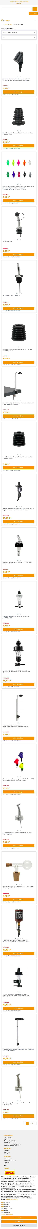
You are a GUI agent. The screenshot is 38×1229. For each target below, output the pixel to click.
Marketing (7, 1206)
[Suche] (35, 9)
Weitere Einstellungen (7, 1214)
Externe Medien (8, 1208)
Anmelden (6, 1150)
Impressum (7, 1162)
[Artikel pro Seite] (19, 37)
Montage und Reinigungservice (12, 1144)
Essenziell (7, 1202)
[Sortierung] (19, 32)
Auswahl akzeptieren (19, 1225)
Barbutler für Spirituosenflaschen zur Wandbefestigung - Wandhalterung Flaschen (16, 725)
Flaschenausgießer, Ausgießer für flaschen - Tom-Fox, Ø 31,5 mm (17, 833)
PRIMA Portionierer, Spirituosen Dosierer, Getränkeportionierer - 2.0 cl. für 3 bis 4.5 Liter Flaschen (16, 671)
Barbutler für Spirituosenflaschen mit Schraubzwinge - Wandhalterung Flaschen (18, 403)
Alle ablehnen (19, 1221)
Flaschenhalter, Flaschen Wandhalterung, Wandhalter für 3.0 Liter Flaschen (18, 1050)
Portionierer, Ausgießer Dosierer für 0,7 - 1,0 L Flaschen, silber (16, 617)
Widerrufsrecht (8, 1159)
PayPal (6, 1210)
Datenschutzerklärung (10, 1160)
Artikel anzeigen (18, 92)
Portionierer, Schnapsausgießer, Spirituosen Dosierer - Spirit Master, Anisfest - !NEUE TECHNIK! (18, 509)
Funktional (7, 1212)
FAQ (5, 1139)
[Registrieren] (5, 13)
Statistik (6, 1204)
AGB (5, 1163)
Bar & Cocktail (7, 24)
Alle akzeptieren (19, 1218)
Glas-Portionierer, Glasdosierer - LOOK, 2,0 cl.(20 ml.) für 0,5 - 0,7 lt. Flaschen (18, 887)
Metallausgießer (7, 241)
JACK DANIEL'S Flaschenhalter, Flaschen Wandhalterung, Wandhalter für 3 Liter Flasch (16, 941)
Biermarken (7, 1142)
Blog (5, 1165)
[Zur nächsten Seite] (35, 1123)
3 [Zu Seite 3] (32, 1123)
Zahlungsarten (8, 1137)
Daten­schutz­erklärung (11, 1199)
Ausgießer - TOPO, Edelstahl (11, 295)
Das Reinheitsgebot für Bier (11, 1145)
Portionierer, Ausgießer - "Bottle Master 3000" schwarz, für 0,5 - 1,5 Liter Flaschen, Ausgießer (16, 79)
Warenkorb (7, 1154)
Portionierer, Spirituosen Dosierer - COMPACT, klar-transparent (18, 563)
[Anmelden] (2, 13)
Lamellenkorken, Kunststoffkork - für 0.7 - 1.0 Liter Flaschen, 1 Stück (17, 133)
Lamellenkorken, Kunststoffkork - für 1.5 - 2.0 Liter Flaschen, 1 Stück (17, 457)
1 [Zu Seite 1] (27, 1123)
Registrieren (7, 1152)
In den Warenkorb (23, 145)
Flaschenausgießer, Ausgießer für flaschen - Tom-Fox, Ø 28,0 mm (17, 1103)
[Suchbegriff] (17, 9)
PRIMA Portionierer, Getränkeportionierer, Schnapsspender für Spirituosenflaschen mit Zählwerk (16, 996)
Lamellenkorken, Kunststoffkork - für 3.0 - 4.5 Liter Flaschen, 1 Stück (17, 350)
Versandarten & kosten (10, 1141)
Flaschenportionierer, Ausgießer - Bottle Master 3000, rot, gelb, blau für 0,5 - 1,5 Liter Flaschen (18, 779)
